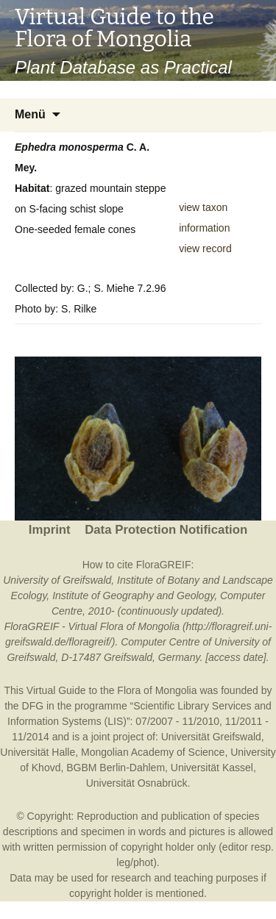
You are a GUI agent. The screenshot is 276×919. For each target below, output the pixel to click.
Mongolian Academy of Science (152, 752)
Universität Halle (37, 752)
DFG (33, 706)
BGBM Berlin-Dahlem (115, 767)
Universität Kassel (212, 767)
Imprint (50, 530)
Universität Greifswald (211, 737)
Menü (30, 114)
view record (205, 248)
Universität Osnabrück (137, 783)
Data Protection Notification (166, 530)
